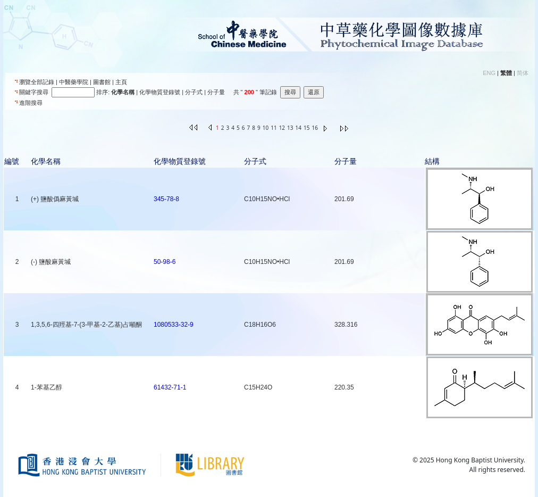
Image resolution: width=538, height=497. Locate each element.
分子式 (194, 92)
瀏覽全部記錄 (36, 82)
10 (265, 127)
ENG (489, 73)
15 (306, 127)
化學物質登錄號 (159, 92)
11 (273, 127)
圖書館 (102, 82)
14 (298, 127)
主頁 (121, 82)
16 (314, 127)
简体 (522, 73)
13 (290, 127)
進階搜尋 (31, 103)
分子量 (216, 92)
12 (282, 127)
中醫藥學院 (73, 82)
